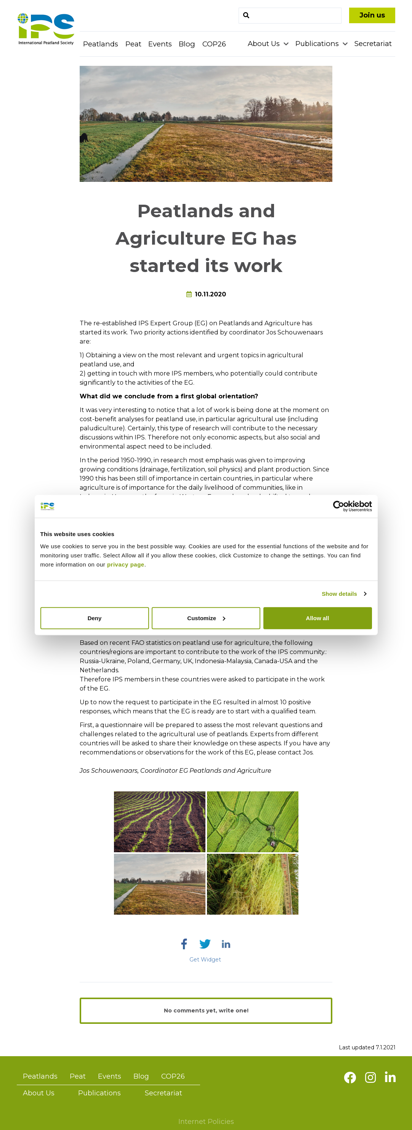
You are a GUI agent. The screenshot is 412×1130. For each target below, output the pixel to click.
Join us (372, 15)
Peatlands (100, 44)
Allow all (317, 617)
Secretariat (373, 43)
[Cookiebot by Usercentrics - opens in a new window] (338, 506)
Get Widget (205, 959)
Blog (187, 44)
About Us (265, 43)
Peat (133, 44)
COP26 (214, 44)
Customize (206, 617)
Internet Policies (206, 1121)
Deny (95, 617)
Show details (339, 593)
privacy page (125, 564)
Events (160, 44)
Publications (318, 43)
